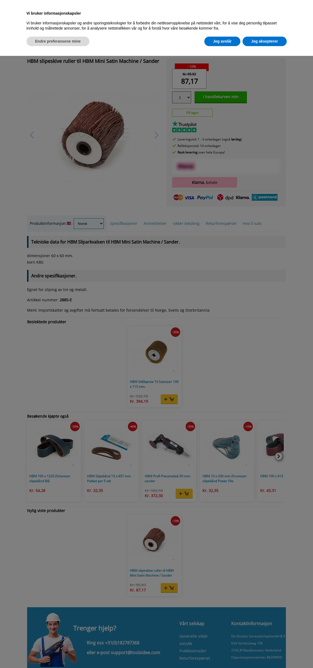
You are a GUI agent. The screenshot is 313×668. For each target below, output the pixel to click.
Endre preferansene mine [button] (58, 41)
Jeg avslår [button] (222, 41)
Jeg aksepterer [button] (264, 41)
